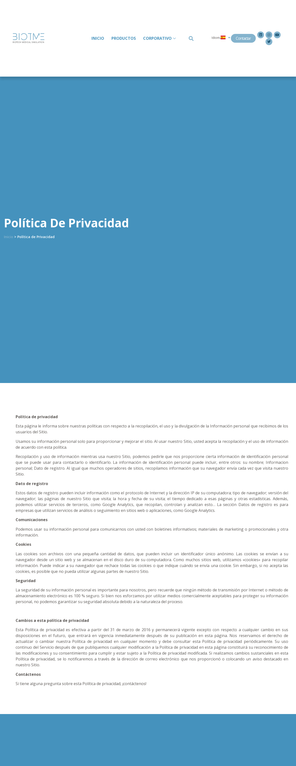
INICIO (97, 38)
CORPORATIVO (160, 38)
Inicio (8, 236)
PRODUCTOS (123, 38)
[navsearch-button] (190, 38)
